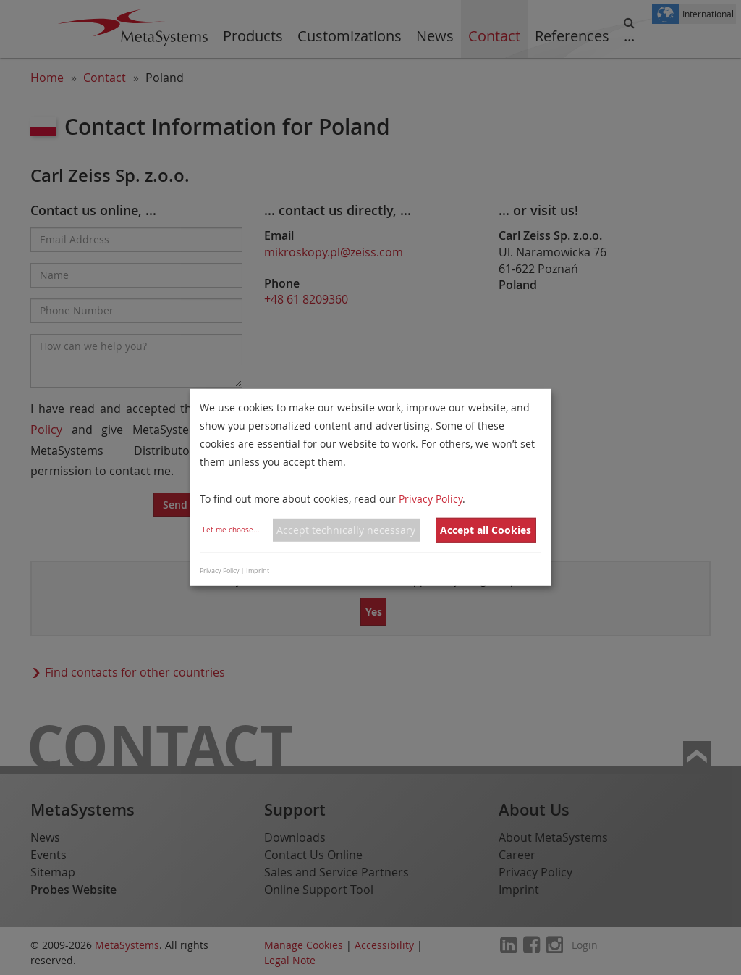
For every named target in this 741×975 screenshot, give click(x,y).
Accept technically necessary (345, 530)
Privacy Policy (430, 498)
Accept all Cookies (485, 530)
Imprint (257, 570)
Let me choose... (231, 530)
